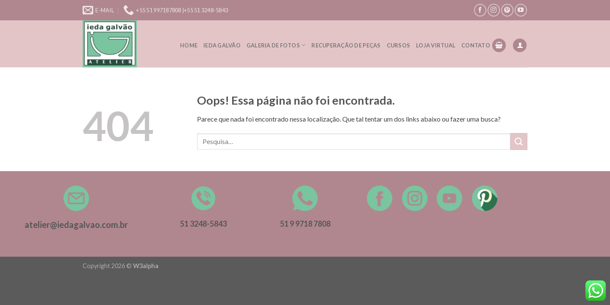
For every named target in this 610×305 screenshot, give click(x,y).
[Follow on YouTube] (521, 10)
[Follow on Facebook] (480, 10)
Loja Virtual (435, 45)
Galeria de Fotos (276, 45)
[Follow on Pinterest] (507, 10)
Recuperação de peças (345, 45)
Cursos (398, 45)
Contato (475, 45)
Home (188, 45)
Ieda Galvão (222, 45)
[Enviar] (518, 141)
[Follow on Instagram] (494, 10)
